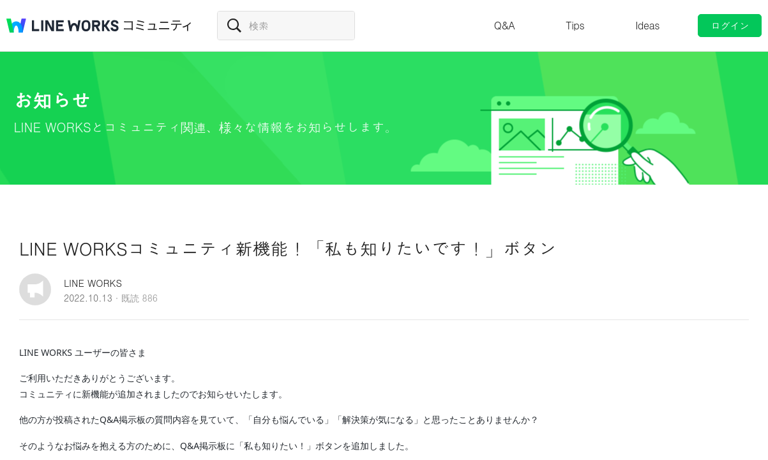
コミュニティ (158, 25)
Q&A (504, 25)
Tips (575, 25)
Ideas (647, 25)
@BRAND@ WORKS (62, 26)
